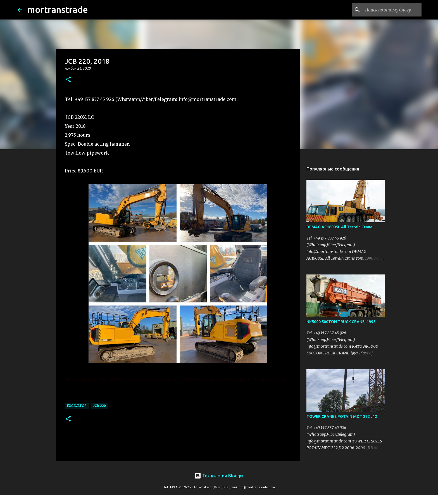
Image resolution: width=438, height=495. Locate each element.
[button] (68, 80)
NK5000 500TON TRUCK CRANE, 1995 (340, 321)
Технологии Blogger (219, 475)
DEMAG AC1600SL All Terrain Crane (339, 227)
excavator (77, 406)
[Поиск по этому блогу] (392, 9)
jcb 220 (99, 406)
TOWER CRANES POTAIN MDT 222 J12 (341, 416)
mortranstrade (58, 9)
